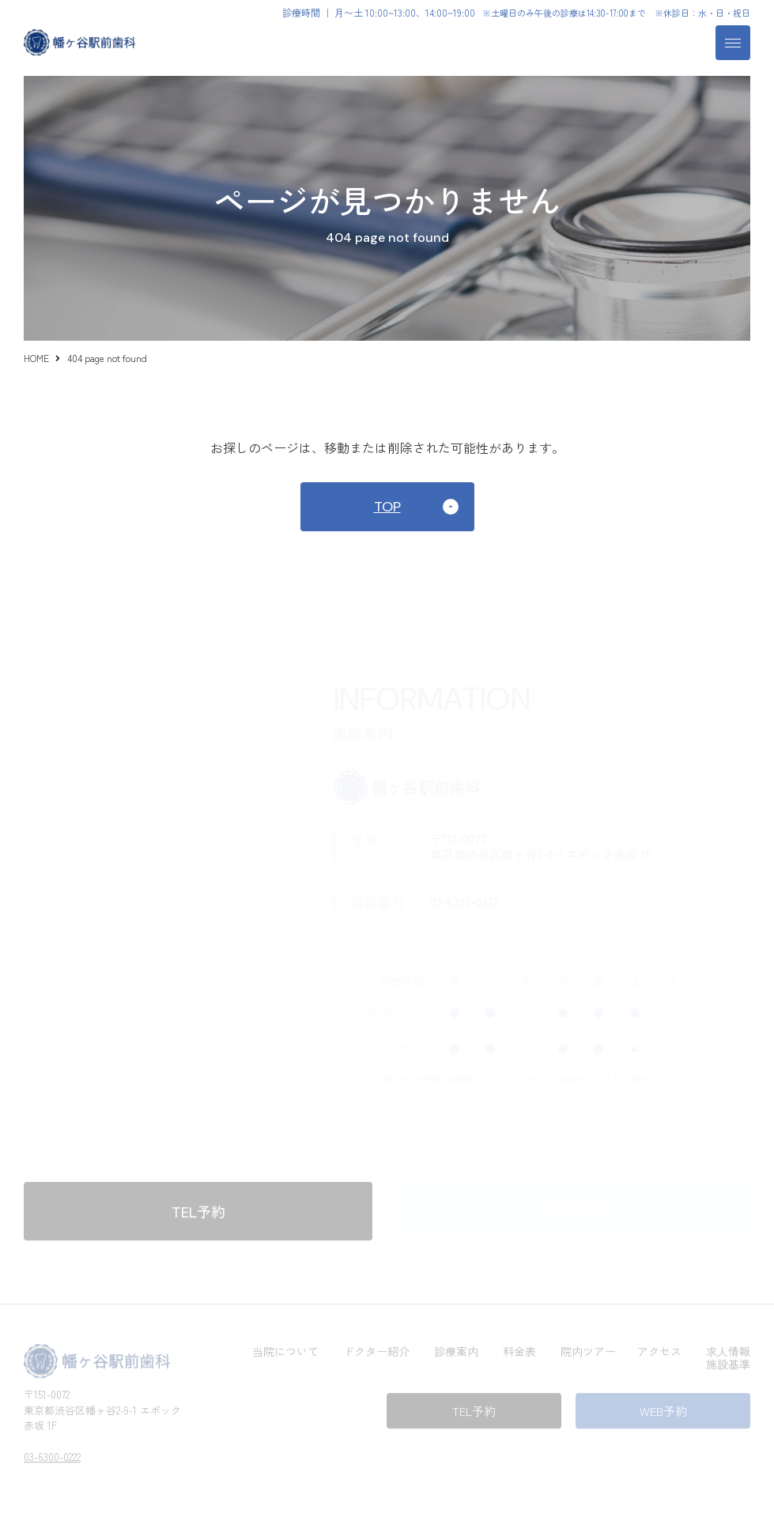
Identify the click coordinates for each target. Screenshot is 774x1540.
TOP (387, 506)
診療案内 (456, 1348)
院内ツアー (588, 1348)
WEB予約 (663, 1408)
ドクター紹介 (376, 1348)
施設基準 (728, 1361)
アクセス (659, 1348)
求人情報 (728, 1348)
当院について (285, 1348)
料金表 (519, 1348)
